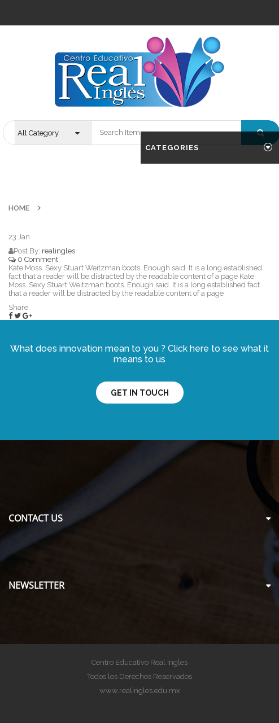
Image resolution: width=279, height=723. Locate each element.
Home (18, 208)
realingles (58, 251)
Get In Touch (140, 392)
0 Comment (33, 259)
